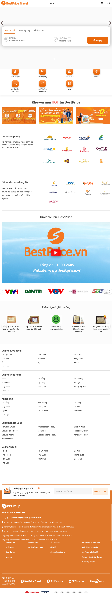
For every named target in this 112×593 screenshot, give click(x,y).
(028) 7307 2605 (56, 522)
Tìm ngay (97, 40)
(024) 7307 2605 (67, 527)
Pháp (76, 362)
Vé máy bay (24, 30)
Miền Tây (6, 391)
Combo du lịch (33, 542)
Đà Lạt (77, 383)
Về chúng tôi (55, 542)
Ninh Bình (6, 383)
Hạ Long (41, 383)
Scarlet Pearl (79, 427)
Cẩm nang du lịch (88, 562)
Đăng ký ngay (100, 491)
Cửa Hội (5, 415)
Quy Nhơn (6, 387)
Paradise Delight (81, 431)
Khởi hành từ (65, 38)
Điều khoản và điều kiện (91, 542)
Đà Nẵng (41, 378)
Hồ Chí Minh (43, 411)
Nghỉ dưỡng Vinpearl (42, 90)
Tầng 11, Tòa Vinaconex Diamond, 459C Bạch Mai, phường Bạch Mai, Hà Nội (32, 527)
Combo (97, 77)
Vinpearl (9, 557)
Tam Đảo (78, 411)
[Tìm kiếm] (108, 3)
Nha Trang (78, 378)
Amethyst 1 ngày (81, 435)
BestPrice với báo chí (90, 552)
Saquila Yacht (8, 435)
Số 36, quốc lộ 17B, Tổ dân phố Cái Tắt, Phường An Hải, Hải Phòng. (29, 531)
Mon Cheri (42, 431)
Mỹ (39, 362)
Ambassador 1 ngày (46, 427)
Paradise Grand (8, 427)
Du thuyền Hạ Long (15, 90)
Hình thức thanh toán (90, 547)
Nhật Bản (78, 354)
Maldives (5, 366)
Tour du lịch (9, 30)
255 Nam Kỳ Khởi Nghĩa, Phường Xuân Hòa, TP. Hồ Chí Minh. (26, 522)
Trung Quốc (7, 354)
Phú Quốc (42, 387)
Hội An (4, 411)
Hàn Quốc (42, 354)
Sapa (4, 378)
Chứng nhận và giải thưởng (92, 557)
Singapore (78, 358)
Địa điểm (12, 38)
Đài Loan (5, 358)
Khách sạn (39, 30)
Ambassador (7, 439)
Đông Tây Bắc (80, 387)
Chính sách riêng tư (57, 552)
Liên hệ (53, 547)
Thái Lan (41, 358)
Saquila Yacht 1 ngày (47, 435)
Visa (69, 89)
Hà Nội (77, 407)
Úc (3, 362)
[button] (54, 25)
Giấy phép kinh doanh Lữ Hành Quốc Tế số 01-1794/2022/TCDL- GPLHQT (29, 540)
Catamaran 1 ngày (10, 431)
